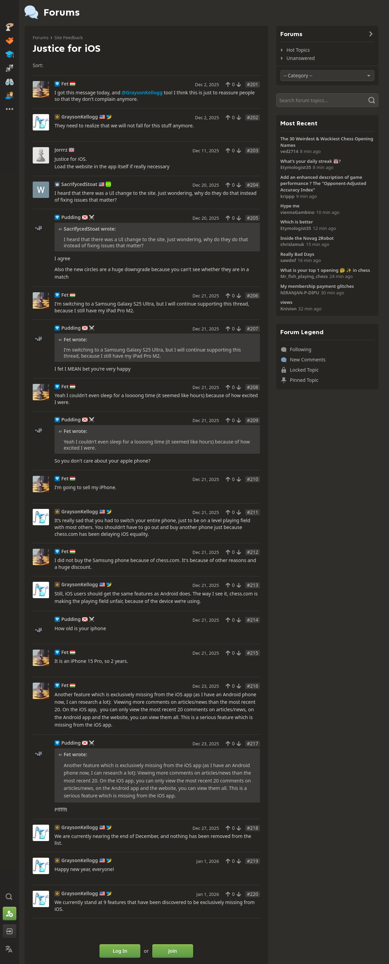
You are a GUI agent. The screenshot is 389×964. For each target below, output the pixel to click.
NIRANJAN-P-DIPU (299, 293)
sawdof (288, 260)
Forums (40, 37)
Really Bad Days (297, 254)
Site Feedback (68, 37)
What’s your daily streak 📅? (310, 161)
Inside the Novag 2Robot (306, 238)
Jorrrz (61, 150)
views (286, 302)
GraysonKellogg (79, 117)
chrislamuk (292, 244)
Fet (64, 84)
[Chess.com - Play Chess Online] (9, 11)
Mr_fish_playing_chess (304, 276)
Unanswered (300, 58)
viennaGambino (297, 212)
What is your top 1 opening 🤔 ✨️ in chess (325, 270)
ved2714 (289, 151)
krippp (287, 196)
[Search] (327, 100)
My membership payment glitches (317, 286)
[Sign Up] (9, 913)
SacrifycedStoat (79, 184)
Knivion (288, 309)
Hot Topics (298, 50)
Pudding (71, 217)
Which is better (296, 222)
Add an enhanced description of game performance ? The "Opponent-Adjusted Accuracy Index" (323, 183)
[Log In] (9, 931)
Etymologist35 (295, 167)
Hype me (289, 206)
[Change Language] (9, 949)
